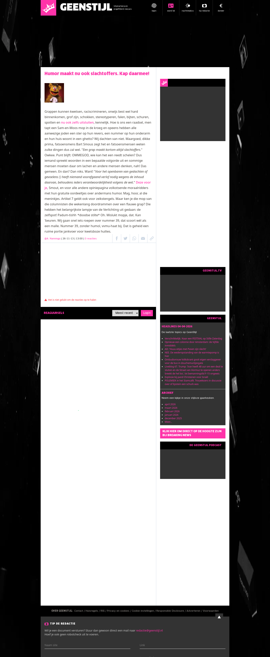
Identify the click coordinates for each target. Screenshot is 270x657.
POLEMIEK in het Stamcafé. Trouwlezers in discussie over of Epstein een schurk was (193, 382)
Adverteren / (195, 611)
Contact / (80, 611)
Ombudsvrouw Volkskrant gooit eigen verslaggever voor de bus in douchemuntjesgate (193, 361)
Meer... (168, 421)
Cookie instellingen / (144, 611)
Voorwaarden (211, 611)
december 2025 (173, 418)
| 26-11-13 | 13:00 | (79, 239)
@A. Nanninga (52, 239)
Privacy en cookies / (119, 611)
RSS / (104, 611)
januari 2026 (171, 414)
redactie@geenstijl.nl (149, 630)
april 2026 (170, 404)
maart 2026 (171, 407)
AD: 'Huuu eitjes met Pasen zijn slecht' (185, 349)
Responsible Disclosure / (171, 611)
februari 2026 (172, 411)
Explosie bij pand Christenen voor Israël (186, 377)
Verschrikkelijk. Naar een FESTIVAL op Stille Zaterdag (193, 338)
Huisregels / (93, 611)
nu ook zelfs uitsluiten (77, 122)
